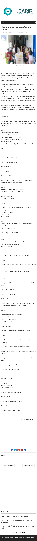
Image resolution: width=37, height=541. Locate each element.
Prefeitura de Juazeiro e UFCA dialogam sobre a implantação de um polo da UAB (18, 521)
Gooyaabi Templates (30, 538)
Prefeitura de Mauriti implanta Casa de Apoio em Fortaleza (16, 517)
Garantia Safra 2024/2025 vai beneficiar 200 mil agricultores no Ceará (18, 527)
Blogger (22, 532)
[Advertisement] (18, 435)
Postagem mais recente (8, 466)
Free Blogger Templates (12, 538)
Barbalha (24, 32)
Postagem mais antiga (28, 466)
